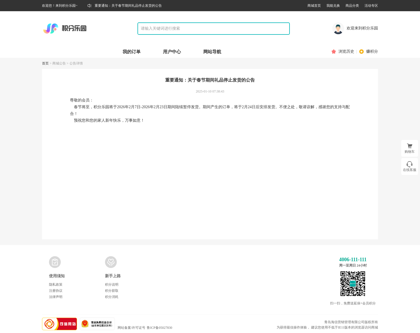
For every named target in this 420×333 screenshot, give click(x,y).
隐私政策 (55, 284)
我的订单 (132, 51)
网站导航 (212, 51)
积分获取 (111, 291)
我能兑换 (333, 6)
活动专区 (371, 6)
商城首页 (314, 6)
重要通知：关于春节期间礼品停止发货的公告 (128, 6)
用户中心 (172, 51)
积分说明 (111, 284)
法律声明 (55, 297)
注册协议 (55, 291)
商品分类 (352, 6)
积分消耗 (111, 297)
